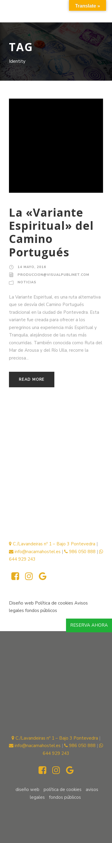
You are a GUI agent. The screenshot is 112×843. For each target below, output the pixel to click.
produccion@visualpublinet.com (53, 275)
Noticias (27, 282)
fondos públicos (41, 610)
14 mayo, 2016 (32, 267)
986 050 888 (80, 552)
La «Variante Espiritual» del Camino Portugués (51, 232)
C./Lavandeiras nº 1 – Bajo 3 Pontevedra (52, 544)
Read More (32, 379)
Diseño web (21, 603)
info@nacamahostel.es (35, 552)
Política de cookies (54, 603)
